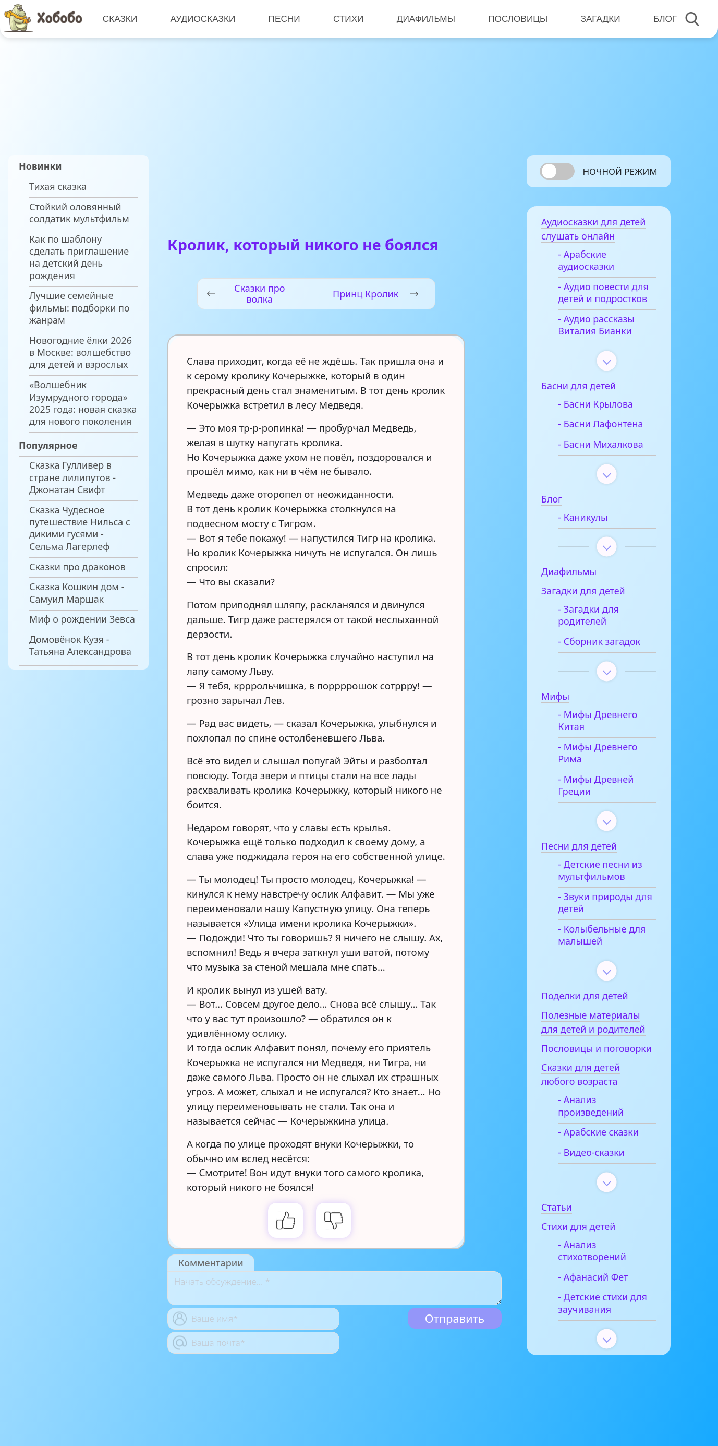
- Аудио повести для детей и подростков (603, 293)
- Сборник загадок (599, 642)
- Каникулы (582, 517)
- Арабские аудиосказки (586, 260)
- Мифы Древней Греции (596, 785)
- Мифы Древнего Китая (597, 721)
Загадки (600, 19)
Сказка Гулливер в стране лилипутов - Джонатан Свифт (72, 477)
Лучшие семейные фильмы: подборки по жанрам (79, 308)
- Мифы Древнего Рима (597, 753)
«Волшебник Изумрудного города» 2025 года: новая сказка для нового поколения (83, 403)
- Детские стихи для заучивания (602, 1303)
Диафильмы (426, 19)
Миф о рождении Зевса (82, 619)
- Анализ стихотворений (592, 1251)
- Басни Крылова (595, 404)
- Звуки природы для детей (605, 903)
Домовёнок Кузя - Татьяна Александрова (80, 646)
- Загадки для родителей (588, 615)
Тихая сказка (58, 187)
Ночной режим (619, 171)
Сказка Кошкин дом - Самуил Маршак (77, 593)
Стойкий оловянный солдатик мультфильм (79, 213)
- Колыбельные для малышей (602, 935)
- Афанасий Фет (593, 1277)
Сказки (120, 19)
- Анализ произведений (591, 1106)
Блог (665, 19)
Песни (284, 19)
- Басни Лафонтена (600, 424)
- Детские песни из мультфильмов (600, 870)
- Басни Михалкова (600, 444)
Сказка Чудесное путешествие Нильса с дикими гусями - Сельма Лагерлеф (79, 528)
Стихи (348, 19)
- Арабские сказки (598, 1132)
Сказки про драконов (77, 567)
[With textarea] (334, 1288)
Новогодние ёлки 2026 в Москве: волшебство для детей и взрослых (80, 352)
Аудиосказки (203, 19)
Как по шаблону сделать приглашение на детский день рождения (79, 257)
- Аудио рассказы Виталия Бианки (596, 325)
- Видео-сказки (591, 1152)
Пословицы (517, 19)
